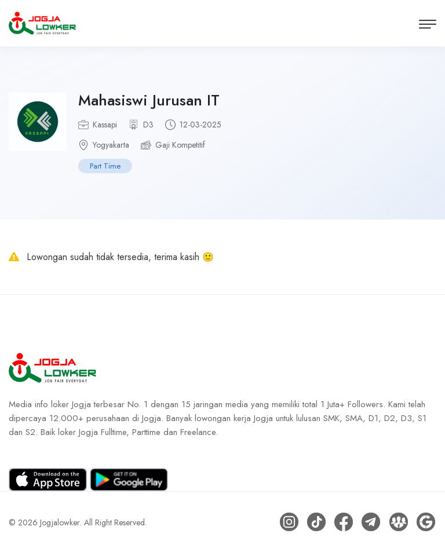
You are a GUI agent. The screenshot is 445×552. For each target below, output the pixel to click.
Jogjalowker (60, 522)
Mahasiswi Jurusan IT (149, 100)
